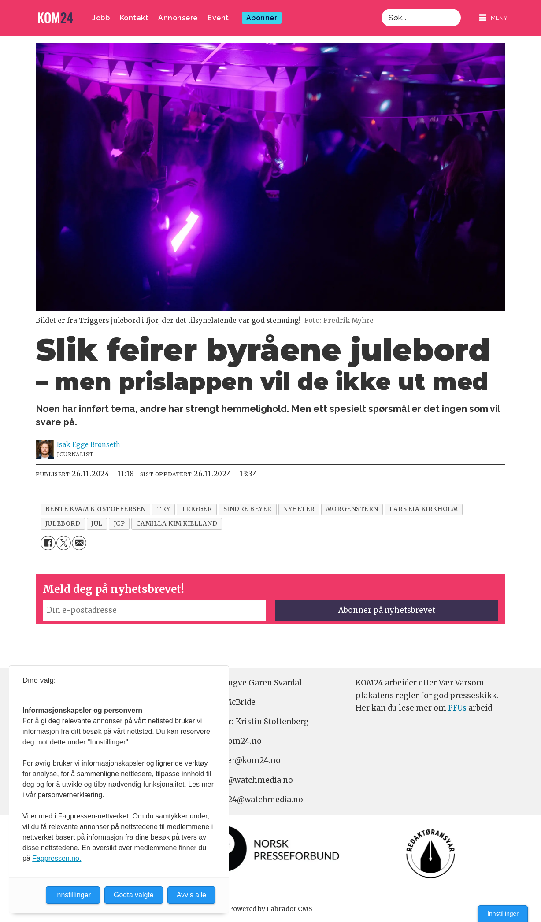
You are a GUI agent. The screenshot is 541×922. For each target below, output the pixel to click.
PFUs (457, 708)
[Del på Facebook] (48, 543)
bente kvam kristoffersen (95, 509)
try (163, 509)
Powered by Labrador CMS (270, 909)
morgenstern (352, 509)
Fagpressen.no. (56, 858)
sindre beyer (247, 509)
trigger (197, 509)
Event (218, 18)
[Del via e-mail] (79, 543)
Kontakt (134, 18)
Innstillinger (503, 913)
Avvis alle (191, 895)
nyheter (299, 509)
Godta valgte (134, 895)
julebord (62, 523)
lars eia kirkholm (423, 509)
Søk (381, 8)
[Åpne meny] (493, 18)
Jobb (101, 18)
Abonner (262, 18)
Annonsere (178, 18)
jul (97, 523)
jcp (119, 523)
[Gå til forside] (55, 17)
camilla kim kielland (177, 523)
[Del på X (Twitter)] (63, 543)
